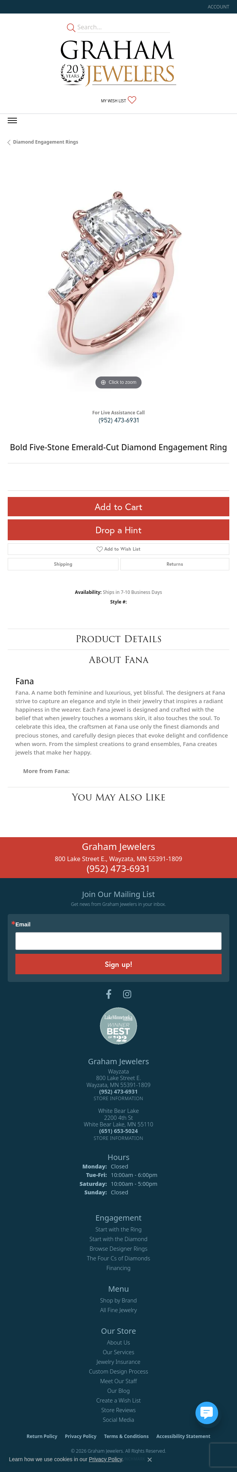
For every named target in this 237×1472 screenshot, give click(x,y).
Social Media (118, 1419)
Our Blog (118, 1390)
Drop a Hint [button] (118, 530)
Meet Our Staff (118, 1381)
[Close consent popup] (149, 1459)
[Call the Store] (118, 1091)
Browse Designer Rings (118, 1248)
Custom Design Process (118, 1371)
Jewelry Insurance (118, 1361)
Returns (175, 564)
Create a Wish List (118, 1400)
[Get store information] (119, 1098)
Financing (119, 1268)
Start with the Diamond (119, 1239)
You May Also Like (118, 797)
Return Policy (42, 1436)
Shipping (63, 564)
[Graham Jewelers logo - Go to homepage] (118, 63)
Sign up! (118, 964)
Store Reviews (118, 1410)
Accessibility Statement (183, 1436)
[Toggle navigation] (12, 120)
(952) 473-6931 (118, 420)
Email (22, 925)
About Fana (119, 660)
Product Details (118, 639)
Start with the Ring (118, 1229)
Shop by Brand (118, 1300)
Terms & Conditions (126, 1436)
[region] (118, 280)
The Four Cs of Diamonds (118, 1258)
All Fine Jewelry (118, 1310)
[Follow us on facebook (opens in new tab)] (108, 994)
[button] (217, 7)
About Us (118, 1342)
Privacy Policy (81, 1436)
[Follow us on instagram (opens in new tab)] (127, 994)
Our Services (118, 1352)
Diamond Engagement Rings (45, 142)
